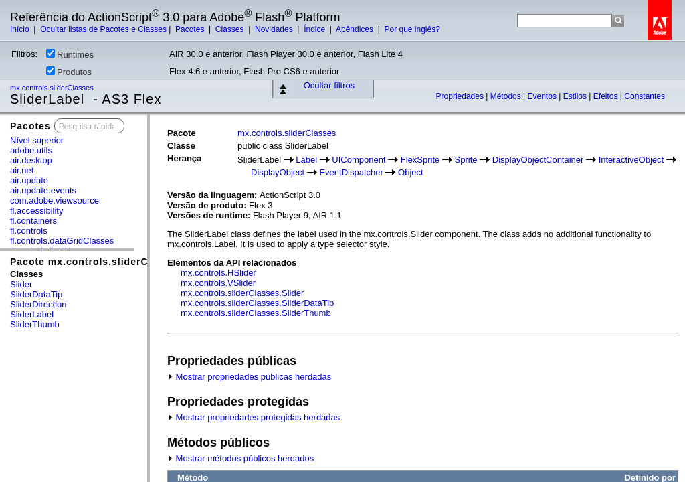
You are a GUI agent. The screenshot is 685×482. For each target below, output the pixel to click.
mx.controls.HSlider (218, 273)
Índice (315, 29)
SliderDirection (38, 304)
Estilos (576, 96)
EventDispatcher (351, 172)
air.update (29, 180)
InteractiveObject (631, 160)
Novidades (275, 29)
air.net (21, 170)
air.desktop (31, 160)
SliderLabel (32, 314)
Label (306, 160)
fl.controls (28, 231)
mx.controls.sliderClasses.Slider (242, 293)
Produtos (69, 71)
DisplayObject (277, 172)
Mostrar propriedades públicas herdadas (249, 377)
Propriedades (461, 96)
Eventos (543, 96)
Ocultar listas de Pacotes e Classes (103, 29)
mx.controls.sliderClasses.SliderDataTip (257, 303)
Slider (21, 284)
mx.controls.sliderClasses (53, 88)
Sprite (466, 160)
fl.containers (33, 221)
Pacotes (191, 29)
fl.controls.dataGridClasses (62, 241)
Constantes (644, 96)
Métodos (506, 96)
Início (20, 29)
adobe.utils (31, 150)
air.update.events (43, 190)
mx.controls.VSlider (218, 283)
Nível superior (37, 140)
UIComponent (358, 160)
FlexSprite (420, 160)
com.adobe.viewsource (54, 200)
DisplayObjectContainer (538, 160)
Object (410, 172)
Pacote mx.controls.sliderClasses (95, 261)
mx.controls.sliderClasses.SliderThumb (256, 313)
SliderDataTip (36, 294)
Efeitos (606, 96)
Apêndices (355, 29)
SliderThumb (35, 324)
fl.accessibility (36, 211)
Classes (230, 29)
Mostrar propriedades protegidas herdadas (253, 417)
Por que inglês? (411, 29)
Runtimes (70, 54)
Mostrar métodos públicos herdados (240, 458)
